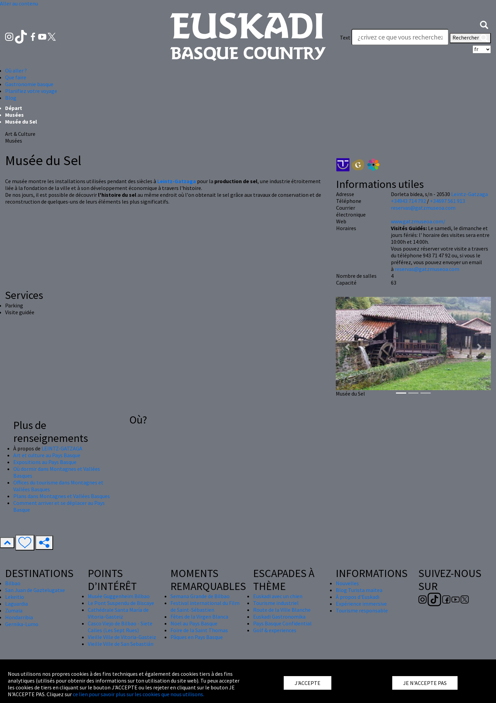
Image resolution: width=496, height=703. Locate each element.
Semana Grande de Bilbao (200, 596)
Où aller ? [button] (16, 70)
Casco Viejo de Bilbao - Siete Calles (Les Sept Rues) (120, 627)
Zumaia (13, 610)
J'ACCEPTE (307, 683)
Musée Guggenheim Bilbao (119, 596)
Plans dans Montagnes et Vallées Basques (61, 496)
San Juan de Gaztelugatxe (35, 590)
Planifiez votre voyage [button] (31, 90)
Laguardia (16, 603)
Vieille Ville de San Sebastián (120, 643)
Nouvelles (347, 583)
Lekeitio (14, 596)
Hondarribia (19, 617)
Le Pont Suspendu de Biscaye (121, 603)
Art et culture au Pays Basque (46, 455)
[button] (484, 23)
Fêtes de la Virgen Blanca (199, 616)
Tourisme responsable (362, 610)
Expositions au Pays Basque (45, 462)
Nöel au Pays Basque (193, 623)
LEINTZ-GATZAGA (62, 448)
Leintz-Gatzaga (469, 194)
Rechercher (470, 38)
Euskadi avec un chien (277, 596)
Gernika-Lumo (21, 624)
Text (345, 37)
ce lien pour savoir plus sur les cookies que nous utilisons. (138, 694)
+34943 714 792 (408, 200)
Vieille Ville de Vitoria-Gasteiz (122, 637)
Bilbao (12, 583)
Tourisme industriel (276, 603)
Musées (14, 114)
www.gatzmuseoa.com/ (418, 221)
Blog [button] (10, 97)
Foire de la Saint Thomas (199, 630)
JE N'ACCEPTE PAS (425, 683)
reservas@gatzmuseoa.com (423, 207)
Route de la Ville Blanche (282, 609)
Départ (13, 108)
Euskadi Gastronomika (279, 616)
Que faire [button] (15, 77)
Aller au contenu (19, 3)
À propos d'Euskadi (357, 596)
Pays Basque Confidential (282, 623)
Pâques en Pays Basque (196, 637)
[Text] (400, 37)
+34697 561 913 (447, 200)
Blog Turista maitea (359, 590)
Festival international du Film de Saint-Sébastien (204, 606)
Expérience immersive (361, 603)
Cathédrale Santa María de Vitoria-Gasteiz (118, 613)
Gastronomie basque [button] (29, 84)
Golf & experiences (274, 630)
